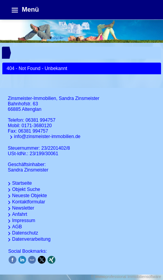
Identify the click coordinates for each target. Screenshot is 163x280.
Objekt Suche (26, 189)
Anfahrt (19, 214)
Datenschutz (25, 233)
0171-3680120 (36, 125)
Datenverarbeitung (31, 239)
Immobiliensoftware (144, 277)
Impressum (23, 220)
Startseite (22, 183)
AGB (17, 226)
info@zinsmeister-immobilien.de (47, 136)
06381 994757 (40, 120)
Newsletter (23, 208)
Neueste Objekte (29, 195)
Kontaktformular (28, 202)
